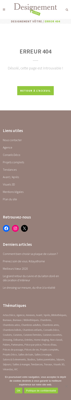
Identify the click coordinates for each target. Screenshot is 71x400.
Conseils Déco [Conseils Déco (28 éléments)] (51, 330)
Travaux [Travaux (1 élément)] (48, 364)
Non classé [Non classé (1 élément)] (56, 339)
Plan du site (10, 199)
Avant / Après (11, 177)
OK (18, 390)
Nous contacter (12, 140)
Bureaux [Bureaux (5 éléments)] (7, 320)
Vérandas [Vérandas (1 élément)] (8, 369)
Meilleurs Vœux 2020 (15, 268)
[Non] (66, 386)
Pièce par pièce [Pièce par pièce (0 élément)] (32, 344)
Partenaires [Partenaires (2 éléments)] (17, 344)
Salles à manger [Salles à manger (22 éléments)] (42, 354)
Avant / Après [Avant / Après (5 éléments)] (43, 315)
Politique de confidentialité (41, 390)
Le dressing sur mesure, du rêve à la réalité (29, 287)
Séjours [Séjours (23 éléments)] (60, 359)
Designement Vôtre (26, 21)
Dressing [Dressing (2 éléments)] (7, 339)
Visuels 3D (9, 184)
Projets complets (13, 162)
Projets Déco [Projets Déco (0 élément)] (10, 354)
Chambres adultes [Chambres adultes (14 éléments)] (31, 325)
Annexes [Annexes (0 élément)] (30, 315)
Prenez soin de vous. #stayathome (24, 261)
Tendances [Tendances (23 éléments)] (37, 364)
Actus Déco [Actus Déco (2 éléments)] (9, 315)
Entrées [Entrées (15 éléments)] (29, 339)
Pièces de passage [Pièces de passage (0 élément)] (13, 349)
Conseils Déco (11, 155)
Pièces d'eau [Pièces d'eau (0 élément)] (49, 344)
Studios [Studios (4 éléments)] (31, 359)
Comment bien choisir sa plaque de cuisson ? (30, 254)
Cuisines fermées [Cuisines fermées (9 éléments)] (32, 334)
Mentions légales (13, 192)
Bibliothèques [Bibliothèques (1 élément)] (58, 315)
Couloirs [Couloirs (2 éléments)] (7, 334)
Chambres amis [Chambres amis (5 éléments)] (50, 325)
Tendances (10, 169)
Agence (7, 147)
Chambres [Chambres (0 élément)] (45, 320)
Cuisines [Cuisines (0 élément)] (17, 334)
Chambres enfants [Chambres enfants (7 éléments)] (32, 330)
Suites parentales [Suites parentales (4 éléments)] (46, 359)
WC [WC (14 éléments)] (16, 369)
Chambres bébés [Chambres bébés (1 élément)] (12, 330)
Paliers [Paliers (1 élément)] (6, 344)
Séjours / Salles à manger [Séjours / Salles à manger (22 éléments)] (16, 364)
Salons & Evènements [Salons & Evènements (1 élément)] (14, 359)
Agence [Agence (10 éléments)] (20, 315)
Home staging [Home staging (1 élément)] (41, 339)
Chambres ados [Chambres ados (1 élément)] (11, 325)
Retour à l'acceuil (35, 90)
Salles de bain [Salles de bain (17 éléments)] (25, 354)
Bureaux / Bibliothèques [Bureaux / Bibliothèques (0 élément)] (26, 320)
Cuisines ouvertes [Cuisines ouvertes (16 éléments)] (52, 334)
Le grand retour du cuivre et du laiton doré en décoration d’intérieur (31, 278)
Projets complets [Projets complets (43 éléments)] (49, 349)
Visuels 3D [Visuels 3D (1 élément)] (58, 364)
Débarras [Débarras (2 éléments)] (18, 339)
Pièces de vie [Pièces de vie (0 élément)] (31, 349)
